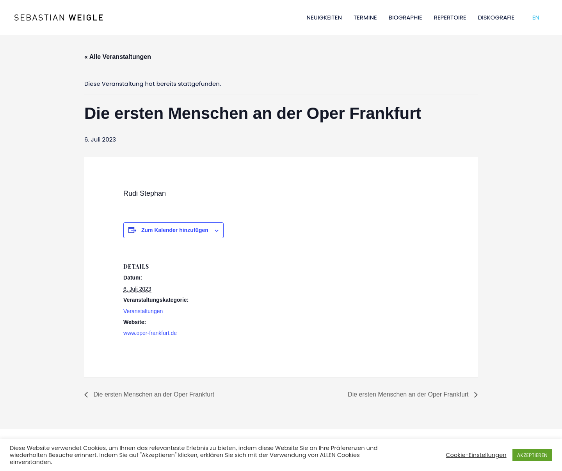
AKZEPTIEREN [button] (532, 455)
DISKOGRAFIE (496, 17)
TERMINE (365, 17)
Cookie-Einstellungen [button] (476, 455)
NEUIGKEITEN (324, 17)
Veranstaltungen (143, 311)
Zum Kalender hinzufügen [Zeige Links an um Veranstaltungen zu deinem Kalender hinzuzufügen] (174, 230)
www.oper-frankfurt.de (150, 333)
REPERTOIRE (450, 17)
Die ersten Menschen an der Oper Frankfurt (153, 394)
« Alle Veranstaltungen (117, 56)
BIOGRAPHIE (405, 17)
